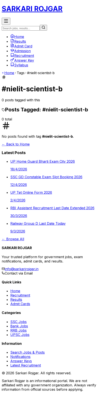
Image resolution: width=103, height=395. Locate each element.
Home (17, 36)
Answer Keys (21, 361)
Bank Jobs (19, 326)
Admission (20, 51)
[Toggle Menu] (6, 21)
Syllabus (19, 65)
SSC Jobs (18, 322)
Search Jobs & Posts (27, 352)
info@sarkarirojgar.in (21, 269)
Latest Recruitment (25, 365)
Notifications (20, 356)
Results (18, 41)
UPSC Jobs (19, 335)
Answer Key (22, 60)
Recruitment (22, 55)
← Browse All (13, 239)
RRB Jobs (18, 330)
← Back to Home (16, 144)
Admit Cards (20, 304)
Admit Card (21, 46)
